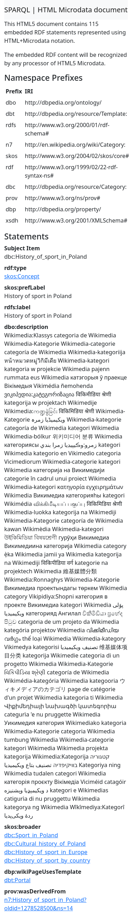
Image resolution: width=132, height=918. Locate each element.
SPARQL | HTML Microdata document (66, 9)
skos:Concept (21, 276)
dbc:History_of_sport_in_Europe (45, 852)
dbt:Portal (17, 880)
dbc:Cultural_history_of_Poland (45, 843)
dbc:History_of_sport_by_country (47, 860)
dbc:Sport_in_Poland (31, 835)
